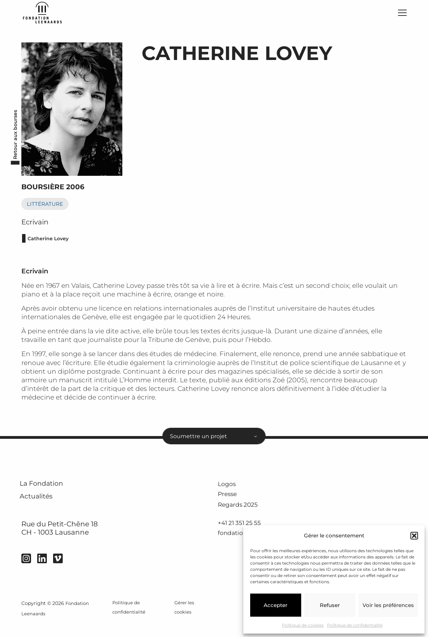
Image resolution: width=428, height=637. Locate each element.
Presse (229, 503)
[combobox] (214, 442)
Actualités (42, 510)
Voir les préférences (388, 605)
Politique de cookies (303, 625)
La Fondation (48, 493)
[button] (414, 535)
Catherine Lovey (51, 242)
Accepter (275, 605)
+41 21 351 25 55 (242, 533)
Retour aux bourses (13, 138)
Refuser (330, 605)
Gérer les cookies (183, 622)
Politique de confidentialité (355, 625)
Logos (229, 492)
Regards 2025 (241, 514)
